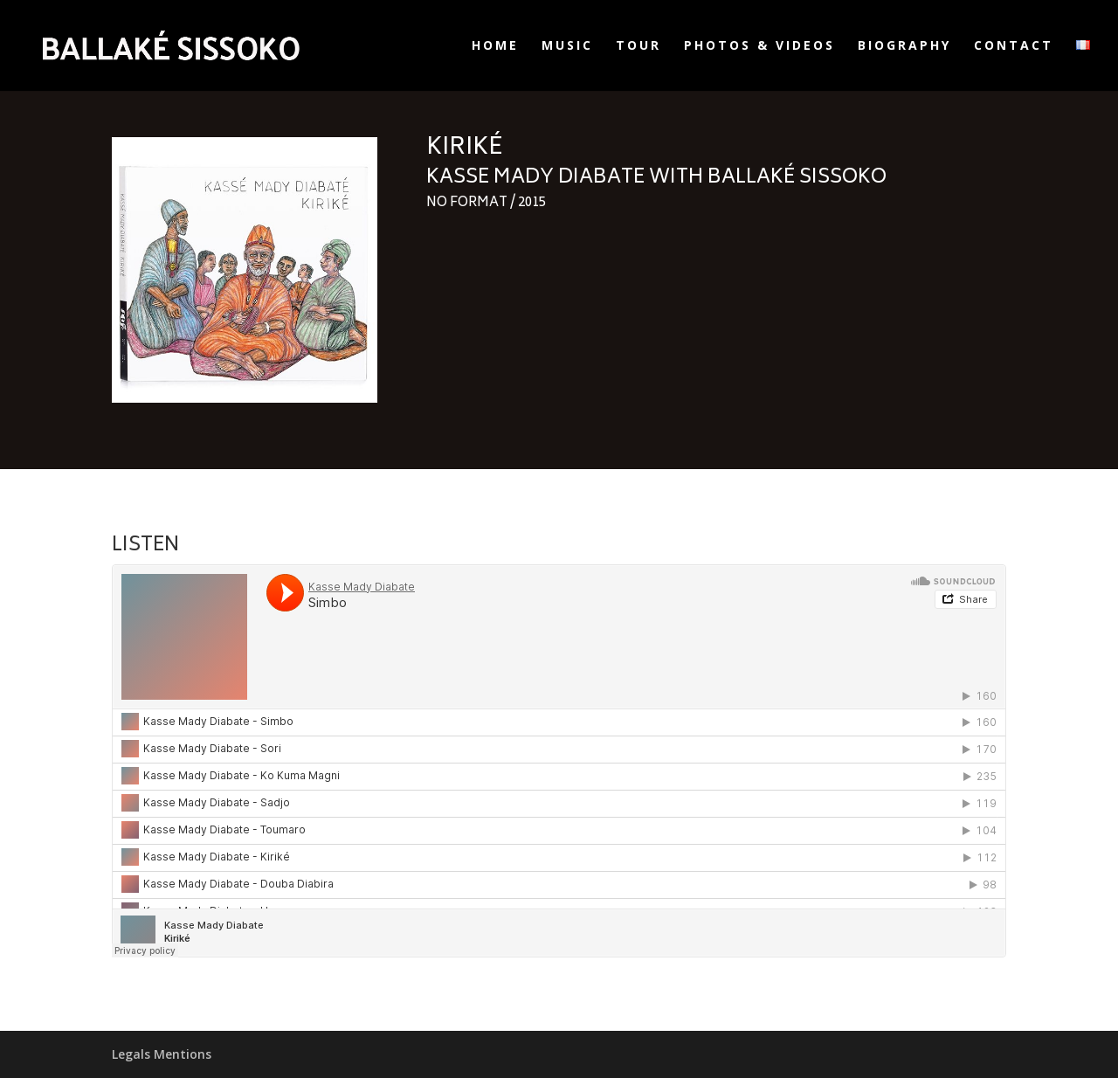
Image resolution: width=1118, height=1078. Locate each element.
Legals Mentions (161, 1054)
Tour (638, 46)
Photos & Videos (759, 46)
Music (567, 46)
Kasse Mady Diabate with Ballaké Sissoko (656, 178)
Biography (904, 46)
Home (495, 46)
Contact (1013, 46)
